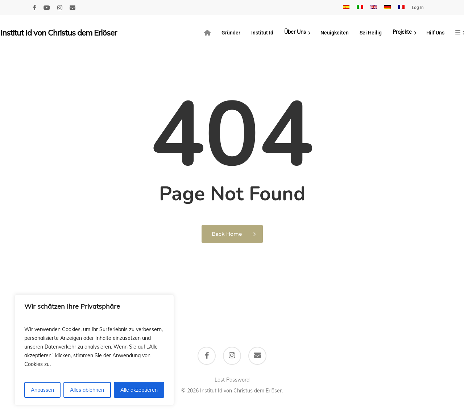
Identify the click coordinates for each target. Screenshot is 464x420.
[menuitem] (346, 8)
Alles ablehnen (87, 390)
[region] (94, 350)
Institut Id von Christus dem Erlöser (58, 33)
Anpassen (42, 390)
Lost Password (232, 379)
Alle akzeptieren (139, 390)
